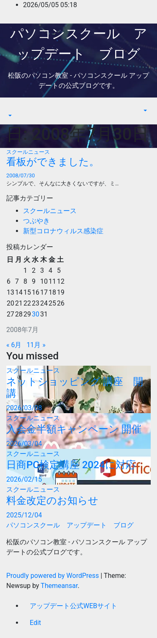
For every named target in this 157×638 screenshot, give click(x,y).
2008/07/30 (20, 175)
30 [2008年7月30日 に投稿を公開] (35, 314)
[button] (9, 116)
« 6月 (13, 345)
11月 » (35, 345)
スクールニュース (28, 152)
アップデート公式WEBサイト (73, 606)
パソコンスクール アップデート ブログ (70, 525)
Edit (35, 623)
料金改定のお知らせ (52, 500)
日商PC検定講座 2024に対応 (71, 465)
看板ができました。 (52, 162)
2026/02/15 (24, 479)
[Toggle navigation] (12, 108)
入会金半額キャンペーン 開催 (74, 429)
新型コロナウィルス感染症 (63, 231)
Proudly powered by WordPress (53, 576)
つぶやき (36, 221)
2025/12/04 (24, 515)
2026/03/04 (24, 444)
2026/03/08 (24, 408)
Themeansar (59, 586)
